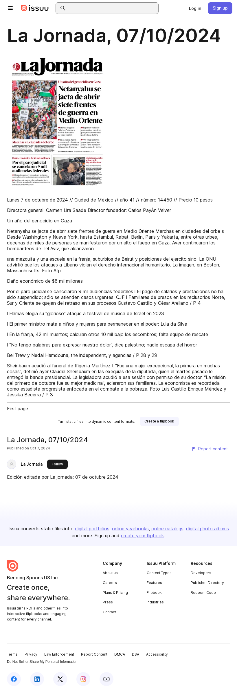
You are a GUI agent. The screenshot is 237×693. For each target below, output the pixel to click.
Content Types (159, 573)
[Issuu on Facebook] (14, 679)
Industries (155, 602)
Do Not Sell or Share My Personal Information (42, 662)
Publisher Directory (207, 582)
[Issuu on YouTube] (106, 679)
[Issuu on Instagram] (83, 679)
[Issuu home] (35, 8)
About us (110, 573)
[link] (195, 8)
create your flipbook (142, 535)
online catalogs (167, 528)
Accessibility (157, 654)
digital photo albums (207, 528)
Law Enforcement (59, 654)
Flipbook (154, 592)
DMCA (119, 654)
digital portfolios (92, 528)
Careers (110, 582)
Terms (12, 654)
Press (108, 602)
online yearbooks (130, 528)
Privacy (31, 654)
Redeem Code (203, 592)
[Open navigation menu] (10, 8)
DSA (135, 654)
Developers (201, 573)
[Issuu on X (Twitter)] (60, 679)
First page (17, 408)
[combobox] (112, 8)
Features (154, 582)
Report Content (94, 654)
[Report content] (209, 448)
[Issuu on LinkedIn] (37, 679)
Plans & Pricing (115, 592)
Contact (109, 612)
